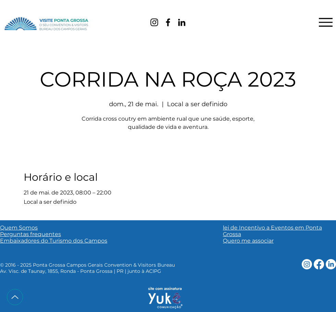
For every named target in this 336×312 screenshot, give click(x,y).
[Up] (15, 297)
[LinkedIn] (182, 22)
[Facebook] (168, 22)
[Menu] (325, 22)
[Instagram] (154, 22)
